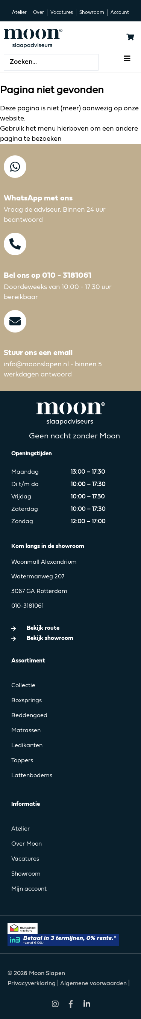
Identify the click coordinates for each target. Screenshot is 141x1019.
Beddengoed (29, 716)
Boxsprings (26, 701)
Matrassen (26, 731)
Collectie (23, 686)
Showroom (26, 874)
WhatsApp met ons (38, 198)
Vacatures (25, 859)
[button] (126, 58)
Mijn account (29, 889)
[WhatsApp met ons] (15, 166)
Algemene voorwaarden (93, 984)
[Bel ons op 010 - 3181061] (15, 244)
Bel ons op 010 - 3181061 (47, 276)
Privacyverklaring (32, 984)
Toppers (22, 761)
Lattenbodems (31, 776)
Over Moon (26, 844)
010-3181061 (27, 606)
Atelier (20, 829)
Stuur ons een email (38, 353)
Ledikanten (26, 746)
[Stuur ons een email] (15, 321)
